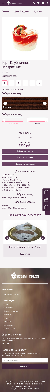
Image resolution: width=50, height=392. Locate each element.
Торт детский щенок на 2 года (25, 247)
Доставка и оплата (10, 311)
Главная (6, 304)
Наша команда (9, 329)
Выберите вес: (9, 76)
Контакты (7, 315)
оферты (34, 386)
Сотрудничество (9, 325)
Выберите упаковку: (12, 114)
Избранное (7, 322)
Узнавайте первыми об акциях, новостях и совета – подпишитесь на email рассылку (21, 355)
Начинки (6, 318)
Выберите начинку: (12, 93)
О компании (7, 308)
